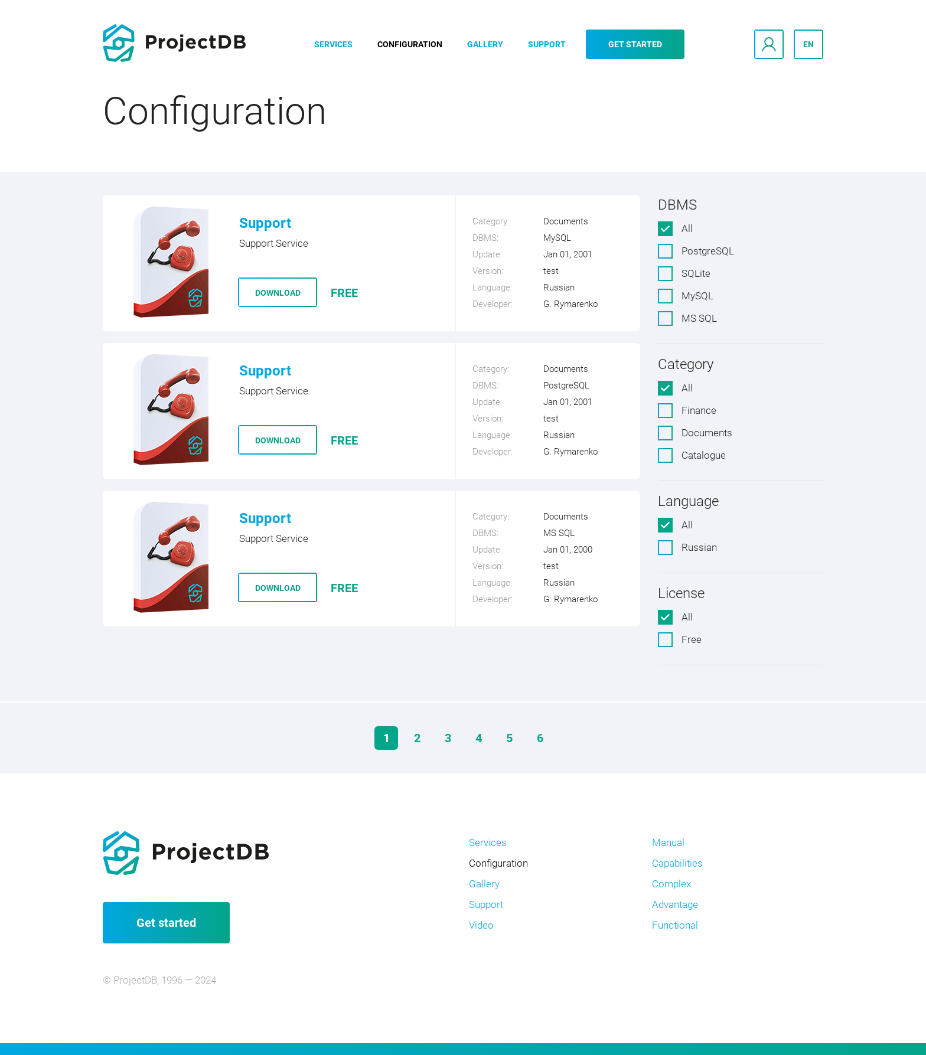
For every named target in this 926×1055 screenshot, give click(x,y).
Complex (671, 884)
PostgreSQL (708, 251)
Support (547, 44)
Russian (699, 547)
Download (278, 293)
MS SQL (699, 318)
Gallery (485, 44)
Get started (635, 44)
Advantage (675, 904)
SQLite (696, 273)
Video (481, 925)
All (687, 228)
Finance (699, 410)
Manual (668, 842)
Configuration (409, 44)
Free (692, 639)
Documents (707, 433)
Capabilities (677, 863)
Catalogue (704, 455)
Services (333, 44)
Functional (675, 925)
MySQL (697, 296)
